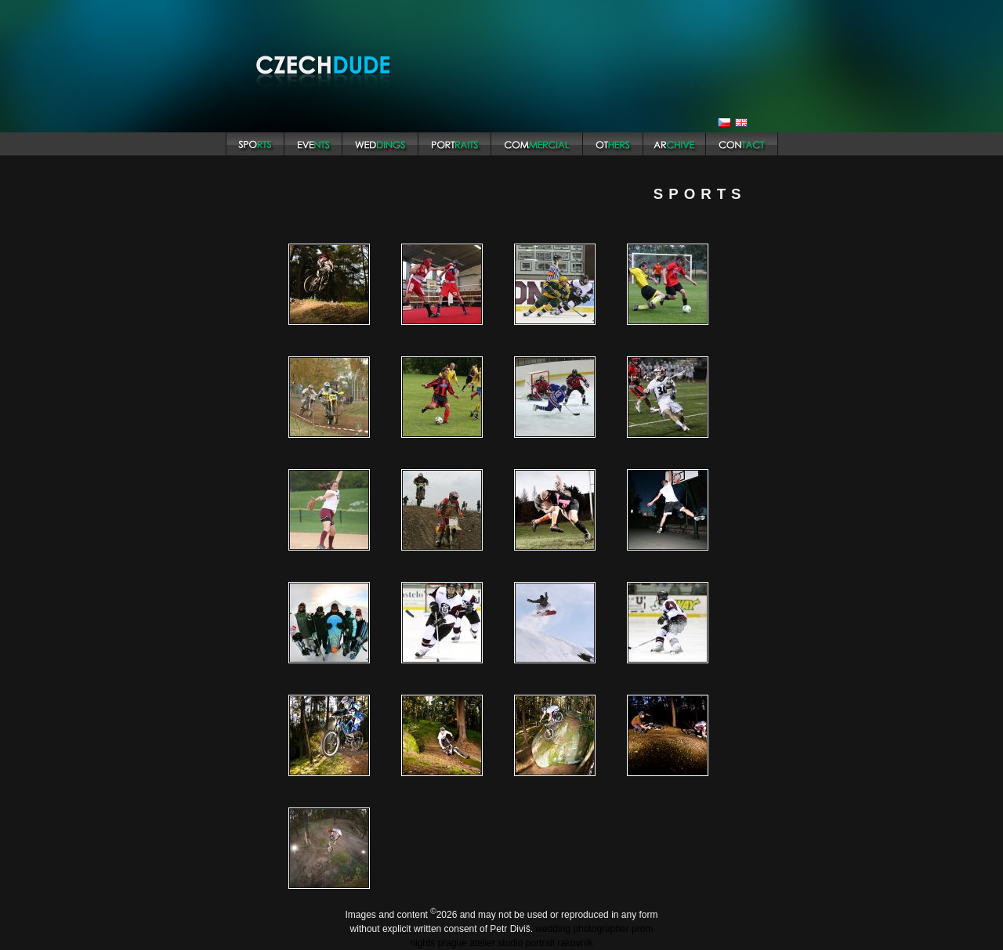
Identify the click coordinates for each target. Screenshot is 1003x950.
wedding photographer (581, 928)
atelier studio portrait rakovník (530, 942)
